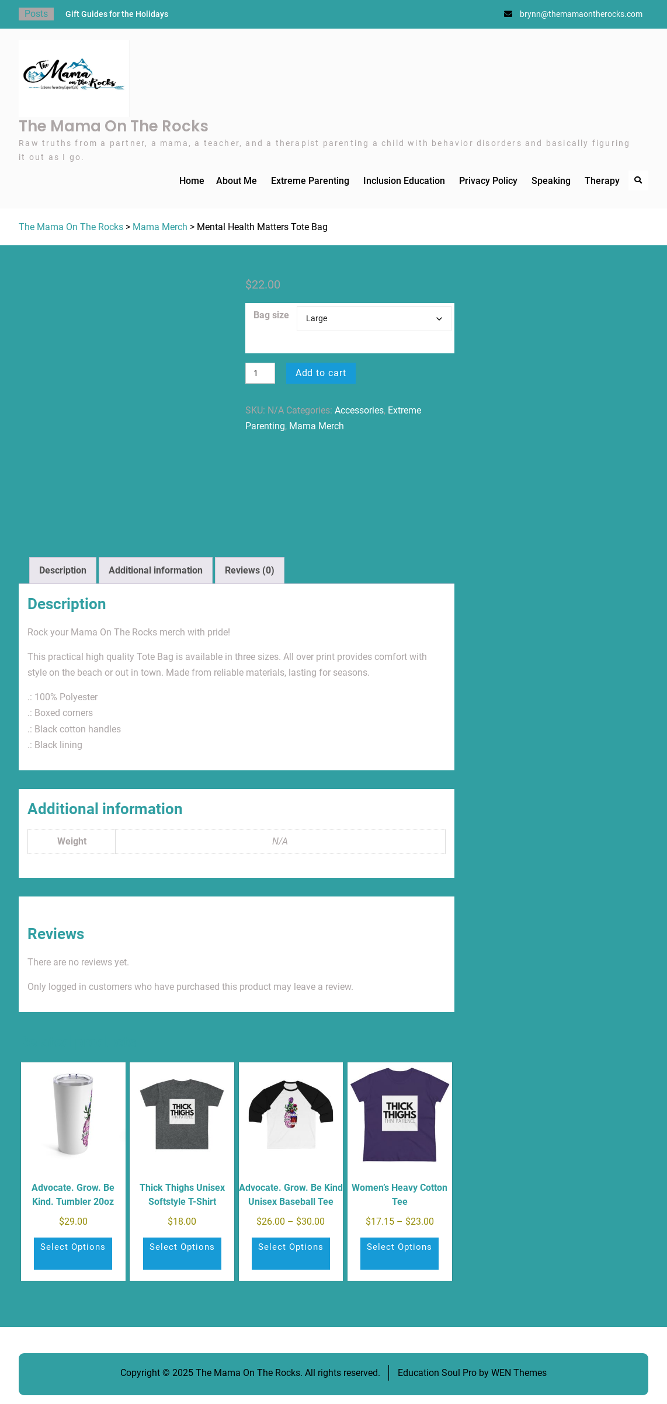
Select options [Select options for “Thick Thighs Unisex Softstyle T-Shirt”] (182, 1247)
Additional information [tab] (156, 570)
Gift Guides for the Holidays (116, 14)
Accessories (359, 410)
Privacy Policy (488, 180)
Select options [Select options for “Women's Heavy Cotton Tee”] (399, 1247)
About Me (236, 180)
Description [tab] (62, 570)
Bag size (271, 315)
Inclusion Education (404, 180)
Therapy (602, 180)
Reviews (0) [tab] (250, 570)
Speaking (551, 180)
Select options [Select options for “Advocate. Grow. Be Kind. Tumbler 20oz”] (73, 1247)
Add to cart (321, 372)
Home (191, 180)
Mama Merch (160, 226)
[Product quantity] (260, 373)
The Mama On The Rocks (114, 126)
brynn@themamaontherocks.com (581, 14)
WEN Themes (519, 1372)
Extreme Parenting (310, 180)
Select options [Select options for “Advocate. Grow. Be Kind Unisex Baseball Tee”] (291, 1247)
